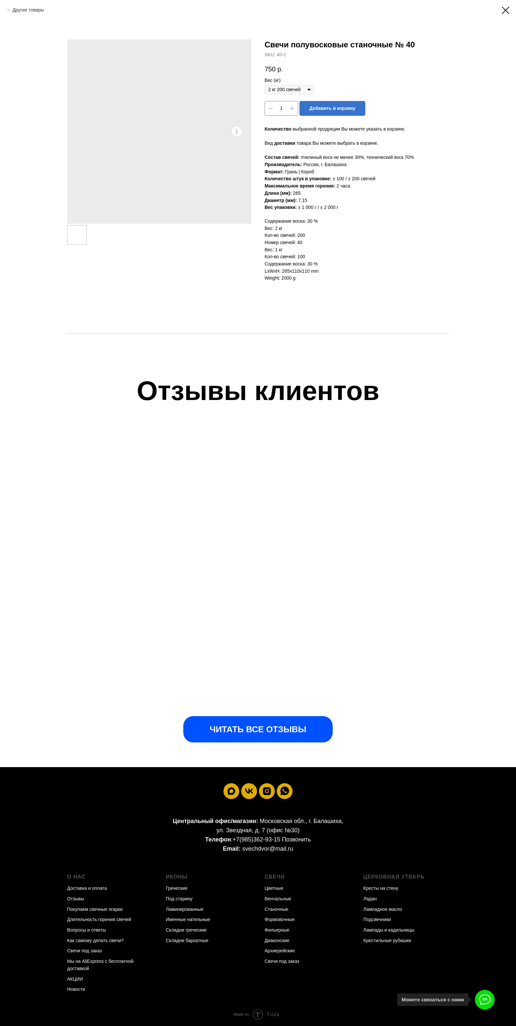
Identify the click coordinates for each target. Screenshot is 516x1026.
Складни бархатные (187, 940)
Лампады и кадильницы (388, 930)
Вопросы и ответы (86, 930)
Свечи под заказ (84, 950)
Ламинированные (184, 909)
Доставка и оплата (87, 888)
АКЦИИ (75, 979)
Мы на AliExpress (85, 961)
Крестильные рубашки (387, 940)
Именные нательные (188, 919)
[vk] (249, 791)
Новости (76, 989)
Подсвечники (377, 919)
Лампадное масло (382, 909)
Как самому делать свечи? (95, 940)
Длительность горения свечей (99, 919)
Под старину (179, 898)
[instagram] (267, 791)
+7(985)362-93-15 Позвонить (272, 839)
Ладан (370, 898)
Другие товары (28, 10)
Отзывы (75, 898)
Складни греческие (186, 930)
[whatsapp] (285, 791)
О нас (76, 877)
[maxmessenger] (231, 791)
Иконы (177, 877)
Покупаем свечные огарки (94, 909)
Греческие (177, 888)
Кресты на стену (380, 888)
